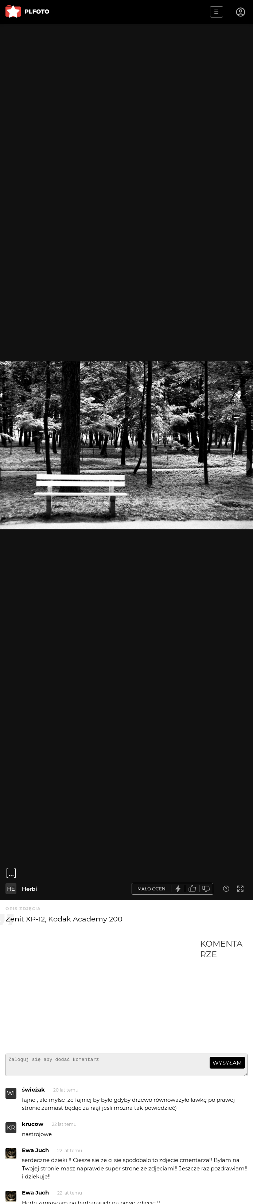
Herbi (29, 888)
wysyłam (227, 1062)
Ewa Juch (35, 1153)
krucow (32, 1127)
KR (11, 1130)
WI (11, 1096)
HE (11, 888)
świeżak (33, 1092)
